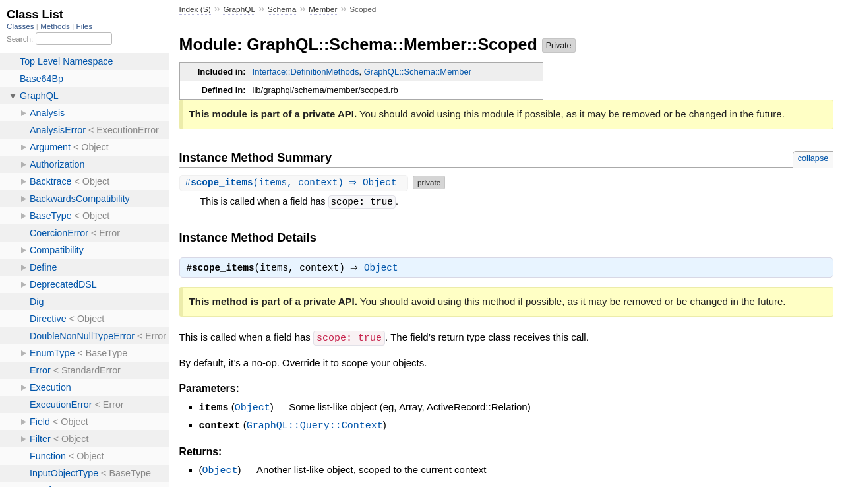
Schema (282, 9)
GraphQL (239, 9)
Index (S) (195, 9)
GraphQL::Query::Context (315, 425)
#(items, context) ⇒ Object (295, 182)
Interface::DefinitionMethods (306, 72)
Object (384, 269)
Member (323, 9)
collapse (813, 158)
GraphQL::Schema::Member (417, 72)
